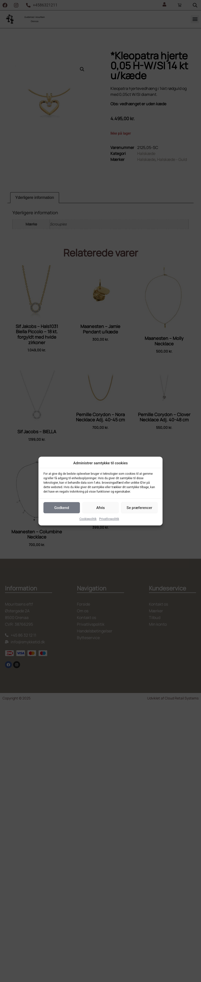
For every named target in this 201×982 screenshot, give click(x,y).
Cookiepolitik (88, 519)
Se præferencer (139, 508)
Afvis (100, 508)
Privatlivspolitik (109, 519)
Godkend (61, 508)
